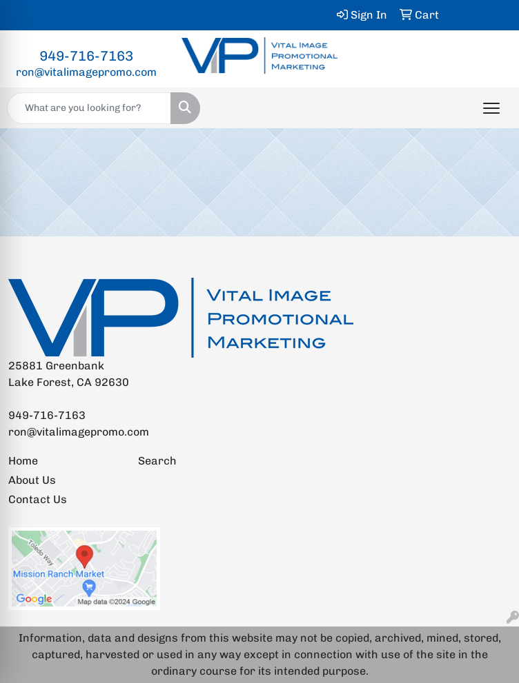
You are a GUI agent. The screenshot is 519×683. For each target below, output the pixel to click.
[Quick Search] (89, 108)
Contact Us (37, 499)
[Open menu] (491, 108)
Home (23, 460)
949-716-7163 (86, 56)
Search (157, 460)
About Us (32, 480)
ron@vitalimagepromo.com (86, 72)
